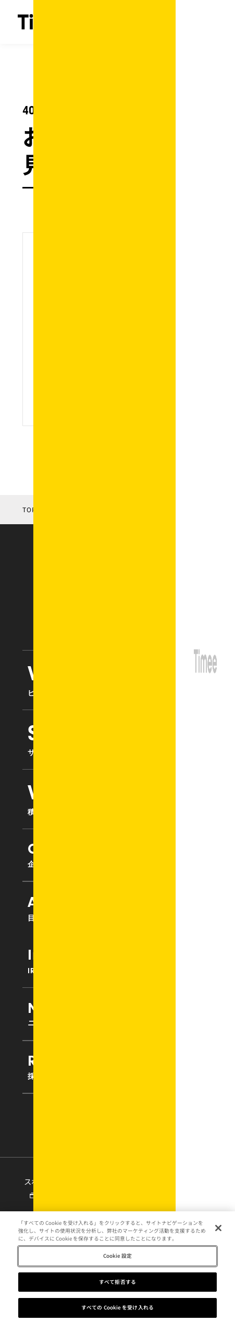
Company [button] (117, 854)
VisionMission (117, 680)
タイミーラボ (150, 1188)
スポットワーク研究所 (60, 1187)
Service (117, 739)
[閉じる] (218, 1231)
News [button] (117, 1013)
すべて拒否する (117, 1285)
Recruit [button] (117, 1066)
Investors (117, 960)
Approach (117, 908)
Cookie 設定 (117, 1258)
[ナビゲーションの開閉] (209, 22)
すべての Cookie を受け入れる (117, 1311)
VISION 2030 (117, 799)
